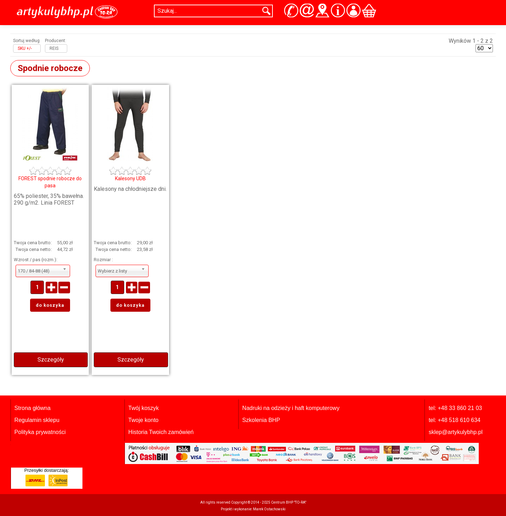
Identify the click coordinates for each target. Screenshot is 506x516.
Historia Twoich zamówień (161, 432)
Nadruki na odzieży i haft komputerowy (291, 408)
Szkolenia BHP (261, 420)
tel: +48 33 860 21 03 (455, 408)
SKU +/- (25, 48)
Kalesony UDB (130, 178)
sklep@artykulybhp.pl (455, 432)
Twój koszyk (143, 408)
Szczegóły (51, 359)
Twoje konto (143, 420)
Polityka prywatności (40, 432)
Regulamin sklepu (37, 420)
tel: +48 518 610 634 (454, 420)
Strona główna (33, 408)
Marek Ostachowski (269, 509)
